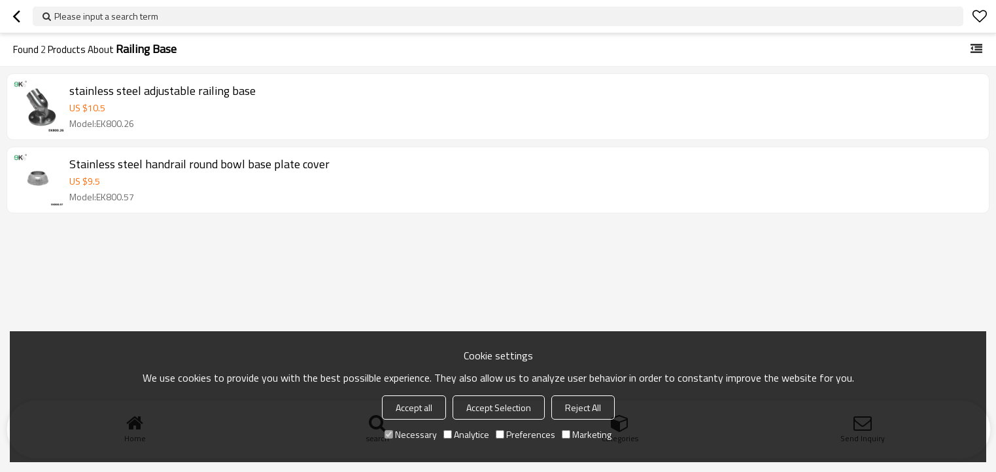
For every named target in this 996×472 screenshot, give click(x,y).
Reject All (583, 407)
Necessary (411, 434)
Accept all (414, 407)
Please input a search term (106, 16)
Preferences (525, 434)
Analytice (466, 434)
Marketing (586, 434)
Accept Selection (498, 407)
